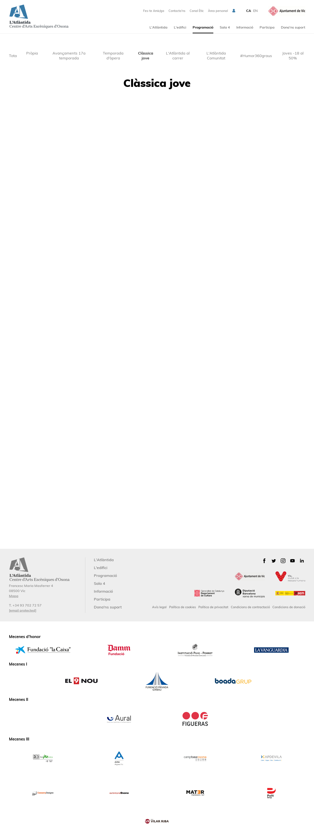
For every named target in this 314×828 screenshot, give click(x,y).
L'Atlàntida (158, 27)
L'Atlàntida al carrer (178, 55)
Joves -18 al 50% (293, 55)
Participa (267, 27)
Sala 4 (225, 27)
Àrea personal (218, 11)
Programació (203, 27)
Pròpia (32, 53)
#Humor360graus (256, 55)
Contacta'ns (177, 11)
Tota (13, 55)
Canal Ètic (197, 11)
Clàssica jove (145, 55)
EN (255, 11)
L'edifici (180, 27)
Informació (244, 27)
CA (248, 11)
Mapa (13, 596)
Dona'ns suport (293, 27)
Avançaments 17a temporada (69, 55)
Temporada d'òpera (113, 55)
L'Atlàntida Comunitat (216, 55)
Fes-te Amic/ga (153, 11)
